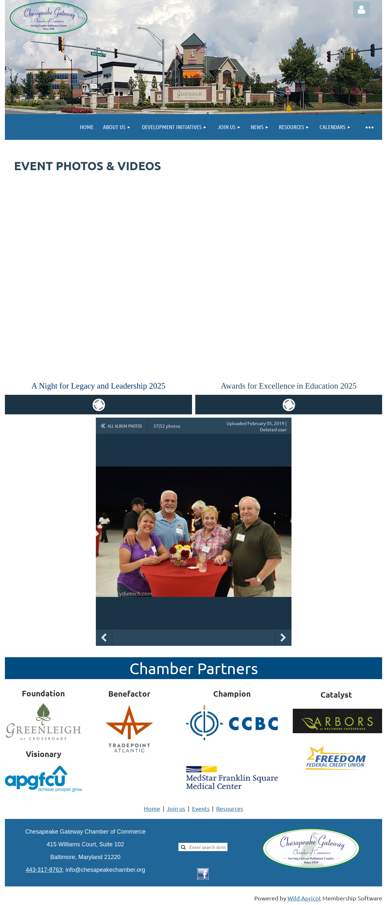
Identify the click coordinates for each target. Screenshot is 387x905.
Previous (104, 638)
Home (152, 808)
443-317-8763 (44, 870)
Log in (361, 10)
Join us (176, 808)
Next (283, 638)
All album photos (125, 426)
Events (201, 808)
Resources (229, 808)
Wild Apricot (304, 898)
